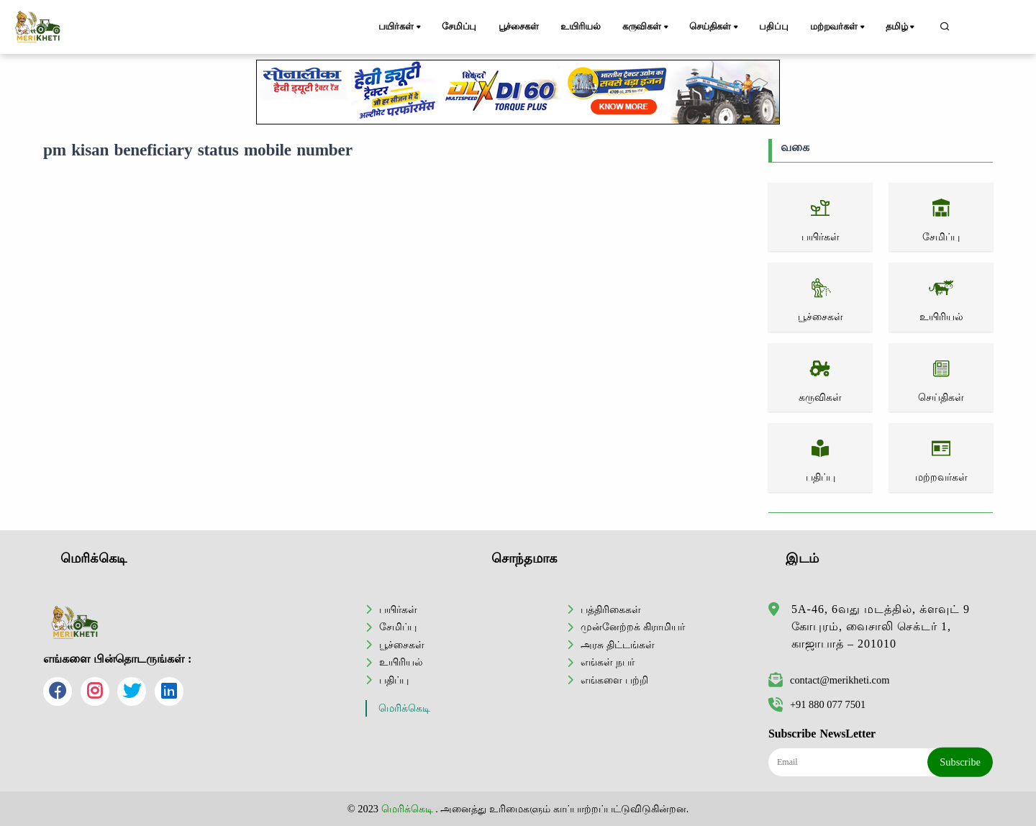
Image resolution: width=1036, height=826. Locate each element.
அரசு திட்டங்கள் (618, 644)
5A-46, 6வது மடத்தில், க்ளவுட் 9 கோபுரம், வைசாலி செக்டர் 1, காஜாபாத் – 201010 (880, 626)
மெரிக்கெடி (404, 708)
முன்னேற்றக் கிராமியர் (633, 626)
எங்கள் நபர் (608, 662)
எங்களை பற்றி (614, 680)
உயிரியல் (580, 27)
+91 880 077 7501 (816, 704)
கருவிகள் (646, 27)
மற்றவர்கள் (838, 27)
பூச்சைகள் (519, 27)
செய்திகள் (714, 27)
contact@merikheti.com (828, 680)
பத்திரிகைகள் (611, 609)
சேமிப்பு (459, 27)
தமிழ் (901, 27)
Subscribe (960, 762)
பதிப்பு (773, 27)
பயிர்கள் (400, 27)
